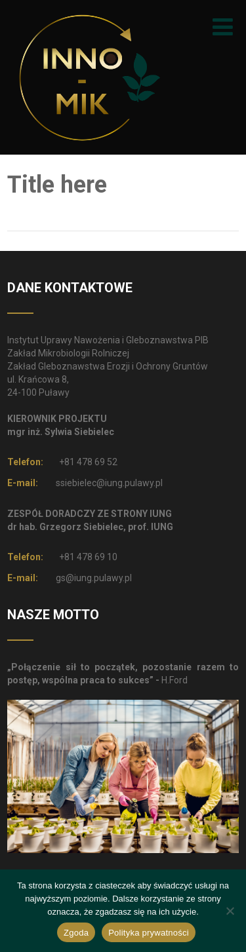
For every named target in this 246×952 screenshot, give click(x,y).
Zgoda (76, 933)
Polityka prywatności (148, 933)
